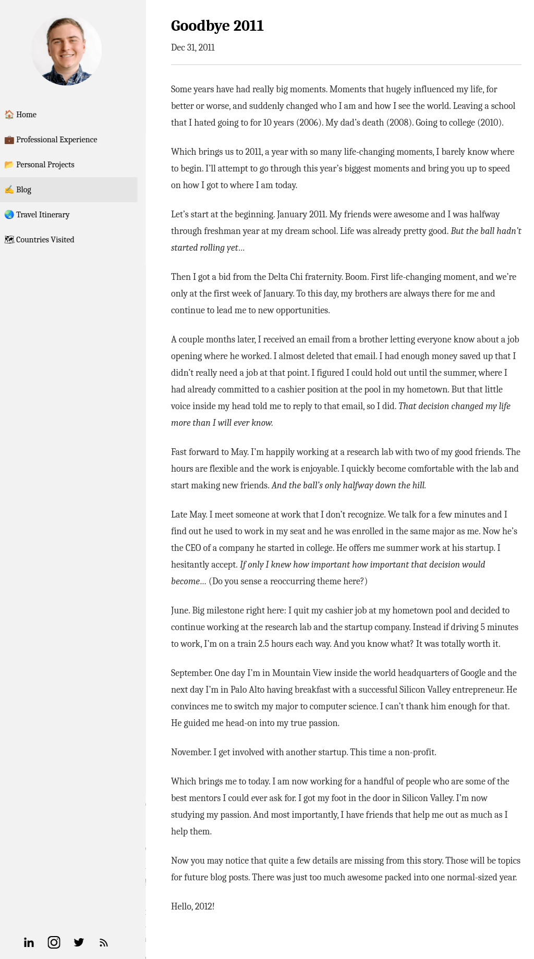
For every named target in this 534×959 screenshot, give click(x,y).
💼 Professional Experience (63, 139)
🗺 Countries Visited (52, 239)
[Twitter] (92, 942)
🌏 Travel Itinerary (49, 214)
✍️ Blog (30, 189)
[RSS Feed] (117, 942)
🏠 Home (33, 114)
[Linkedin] (41, 942)
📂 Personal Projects (52, 164)
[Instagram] (66, 942)
